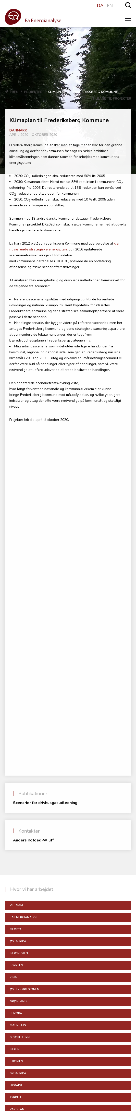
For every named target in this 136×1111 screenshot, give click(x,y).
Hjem (14, 92)
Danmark (18, 130)
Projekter (33, 92)
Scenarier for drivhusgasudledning (45, 802)
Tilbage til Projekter (109, 98)
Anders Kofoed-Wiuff (33, 840)
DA (100, 6)
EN (110, 6)
